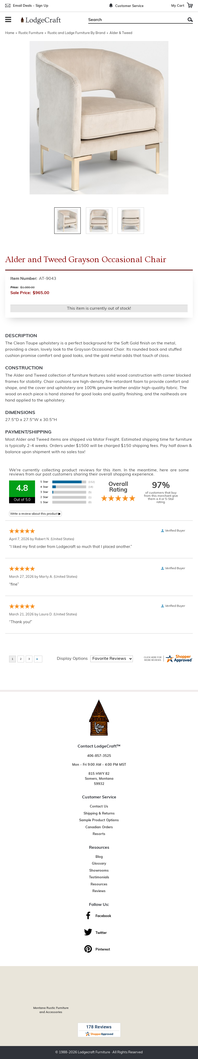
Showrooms (99, 870)
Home (9, 33)
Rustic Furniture (30, 33)
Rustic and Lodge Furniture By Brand (76, 33)
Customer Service (129, 6)
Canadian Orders (99, 827)
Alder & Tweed (121, 33)
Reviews (99, 891)
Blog (99, 857)
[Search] (134, 20)
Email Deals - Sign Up (30, 6)
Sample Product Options (99, 820)
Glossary (99, 863)
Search (190, 19)
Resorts (99, 834)
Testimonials (99, 877)
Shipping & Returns (99, 813)
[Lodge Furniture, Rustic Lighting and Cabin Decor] (44, 20)
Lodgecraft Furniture (94, 1052)
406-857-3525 (99, 756)
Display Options (72, 659)
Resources (99, 884)
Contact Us (99, 806)
